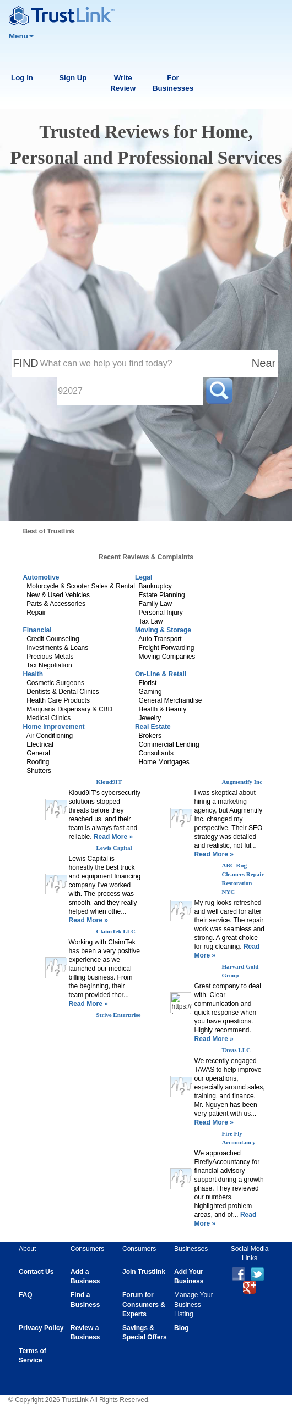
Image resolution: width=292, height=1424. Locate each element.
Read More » (112, 837)
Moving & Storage (163, 630)
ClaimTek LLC (116, 931)
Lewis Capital (114, 847)
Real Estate (153, 727)
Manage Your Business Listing (193, 1304)
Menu (21, 36)
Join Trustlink (143, 1272)
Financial (37, 630)
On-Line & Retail (160, 674)
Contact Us (36, 1272)
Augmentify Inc (241, 781)
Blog (181, 1328)
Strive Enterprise (118, 1014)
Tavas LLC (235, 1050)
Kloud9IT (109, 781)
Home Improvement (54, 727)
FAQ (26, 1295)
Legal (143, 577)
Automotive (41, 577)
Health (33, 674)
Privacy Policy (41, 1328)
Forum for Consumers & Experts (143, 1304)
